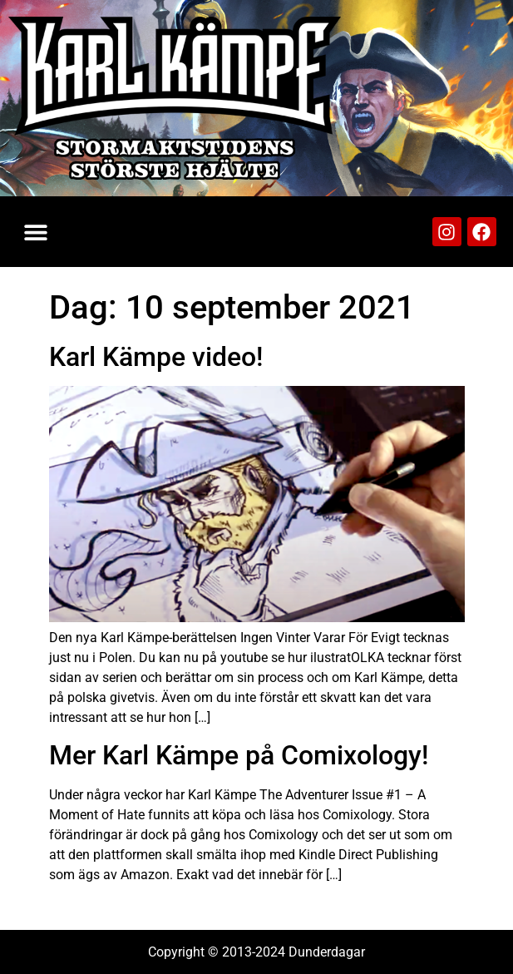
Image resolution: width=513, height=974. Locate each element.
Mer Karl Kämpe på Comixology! (238, 755)
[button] (35, 231)
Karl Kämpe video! (156, 357)
